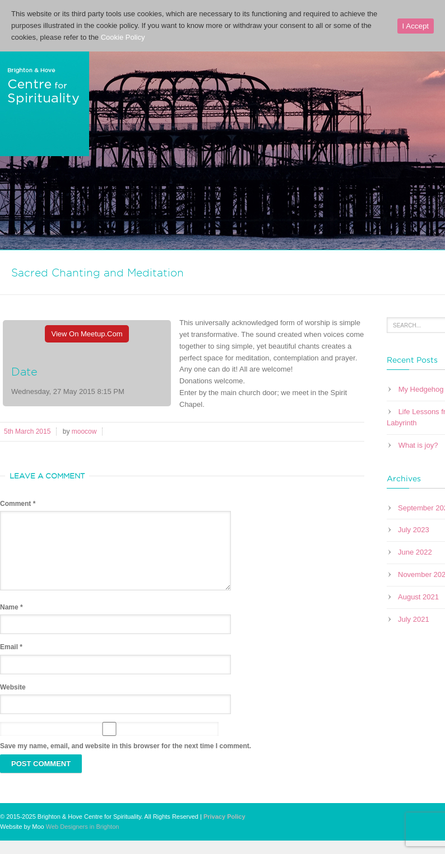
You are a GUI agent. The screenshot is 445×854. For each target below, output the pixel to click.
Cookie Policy (123, 37)
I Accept (415, 26)
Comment (17, 504)
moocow (84, 431)
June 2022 (415, 552)
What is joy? (418, 445)
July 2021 (413, 619)
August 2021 (418, 597)
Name (11, 621)
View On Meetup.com (87, 334)
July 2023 (413, 529)
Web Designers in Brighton (82, 840)
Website (13, 701)
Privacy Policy (224, 830)
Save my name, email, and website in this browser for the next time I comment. (125, 759)
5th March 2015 (27, 431)
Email (11, 660)
